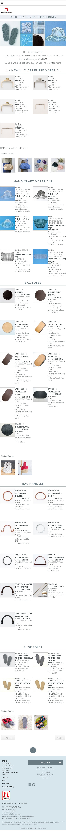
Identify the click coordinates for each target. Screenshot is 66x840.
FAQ (3, 790)
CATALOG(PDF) (8, 796)
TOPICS (5, 787)
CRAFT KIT (5, 784)
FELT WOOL (6, 780)
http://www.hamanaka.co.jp (26, 826)
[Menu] (2, 2)
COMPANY (6, 793)
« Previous (7, 747)
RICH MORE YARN (7, 778)
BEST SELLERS (6, 773)
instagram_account (33, 794)
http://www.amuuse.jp (24, 828)
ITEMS (4, 771)
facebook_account (30, 794)
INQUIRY (45, 772)
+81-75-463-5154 (10, 819)
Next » (60, 747)
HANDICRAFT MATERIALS (10, 782)
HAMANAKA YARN (8, 775)
